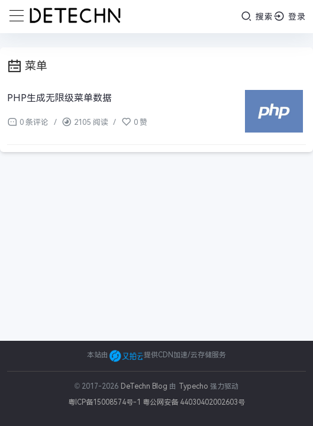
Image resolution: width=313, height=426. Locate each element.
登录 (289, 16)
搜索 (257, 16)
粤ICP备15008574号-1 (104, 402)
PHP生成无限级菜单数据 (59, 98)
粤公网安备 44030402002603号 (194, 402)
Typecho (193, 386)
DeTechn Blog (145, 386)
